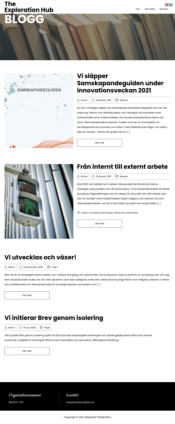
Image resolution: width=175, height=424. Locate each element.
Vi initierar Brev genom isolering (53, 318)
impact (84, 212)
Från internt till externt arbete (122, 166)
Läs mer (99, 142)
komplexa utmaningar (101, 212)
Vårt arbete (150, 9)
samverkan (132, 212)
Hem (138, 9)
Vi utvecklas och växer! (40, 257)
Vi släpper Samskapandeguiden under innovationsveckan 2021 (120, 83)
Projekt (54, 267)
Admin (84, 100)
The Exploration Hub (28, 7)
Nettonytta (119, 212)
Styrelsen (164, 9)
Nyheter (124, 100)
